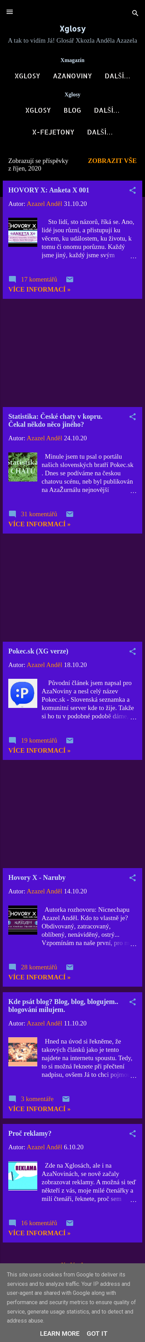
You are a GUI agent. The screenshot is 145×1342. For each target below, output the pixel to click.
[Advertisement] (72, 355)
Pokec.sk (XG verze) (38, 654)
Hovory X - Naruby (37, 880)
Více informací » (39, 292)
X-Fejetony (53, 134)
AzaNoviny (69, 75)
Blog (64, 111)
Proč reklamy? (29, 1136)
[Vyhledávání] (135, 14)
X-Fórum (117, 75)
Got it (97, 1333)
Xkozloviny (107, 111)
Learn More (60, 1333)
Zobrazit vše (112, 163)
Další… (100, 134)
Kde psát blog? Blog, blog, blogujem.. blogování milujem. (63, 1008)
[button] (132, 194)
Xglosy (72, 28)
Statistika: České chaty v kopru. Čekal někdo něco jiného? (55, 423)
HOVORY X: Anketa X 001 (48, 193)
